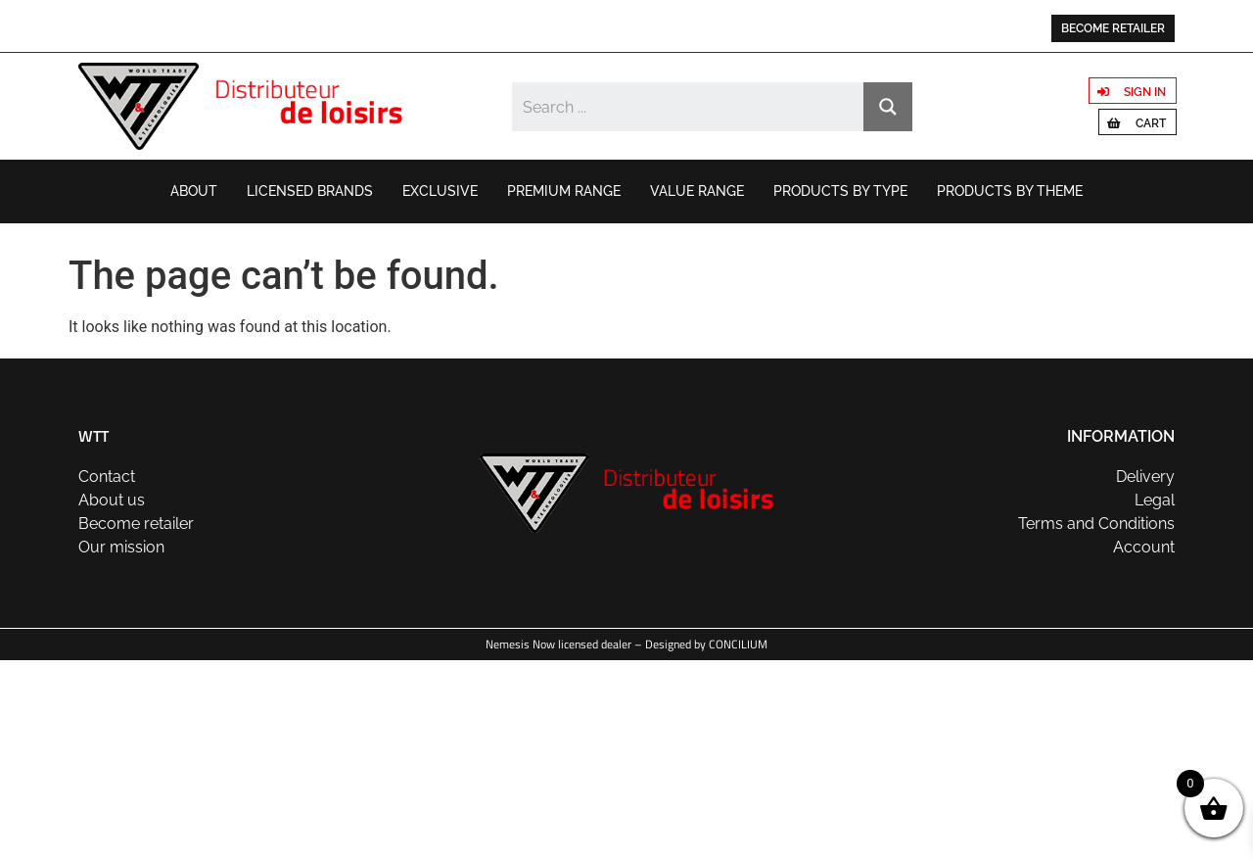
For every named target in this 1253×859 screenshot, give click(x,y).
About (193, 191)
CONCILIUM (738, 644)
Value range (697, 191)
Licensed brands (310, 191)
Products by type (840, 191)
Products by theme (1010, 191)
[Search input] (689, 106)
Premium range (564, 191)
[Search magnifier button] (887, 106)
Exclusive (440, 191)
